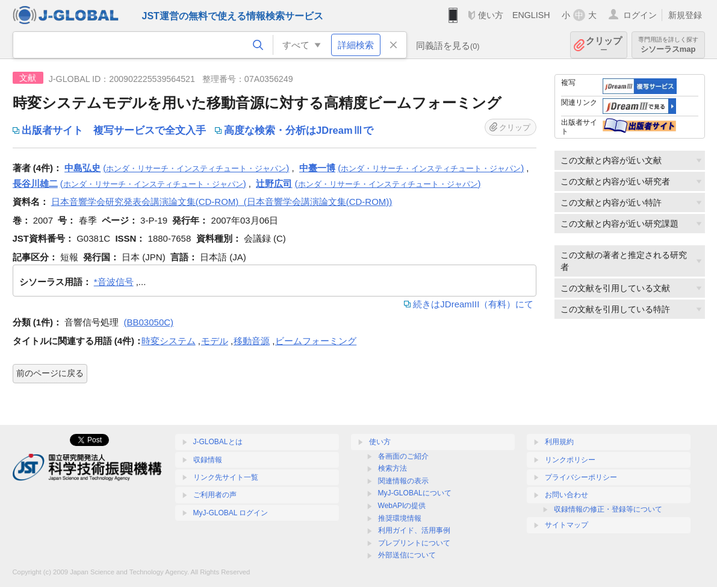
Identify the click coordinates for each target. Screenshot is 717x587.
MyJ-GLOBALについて (415, 493)
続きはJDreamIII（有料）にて (473, 304)
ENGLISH (531, 15)
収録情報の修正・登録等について (608, 509)
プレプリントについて (414, 543)
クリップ (604, 45)
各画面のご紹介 (403, 456)
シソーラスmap (668, 45)
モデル (214, 341)
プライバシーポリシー (581, 477)
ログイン (640, 15)
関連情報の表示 (403, 481)
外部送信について (407, 555)
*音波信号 (114, 282)
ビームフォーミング (315, 341)
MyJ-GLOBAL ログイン (230, 513)
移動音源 (252, 341)
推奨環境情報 (399, 518)
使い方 (490, 15)
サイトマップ (566, 525)
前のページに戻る (50, 373)
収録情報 (207, 460)
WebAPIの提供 (402, 505)
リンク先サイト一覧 (225, 477)
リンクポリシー (570, 460)
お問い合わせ (566, 495)
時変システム (168, 341)
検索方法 (392, 468)
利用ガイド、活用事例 (414, 530)
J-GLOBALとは (218, 442)
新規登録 (685, 15)
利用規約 (559, 442)
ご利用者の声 (215, 495)
